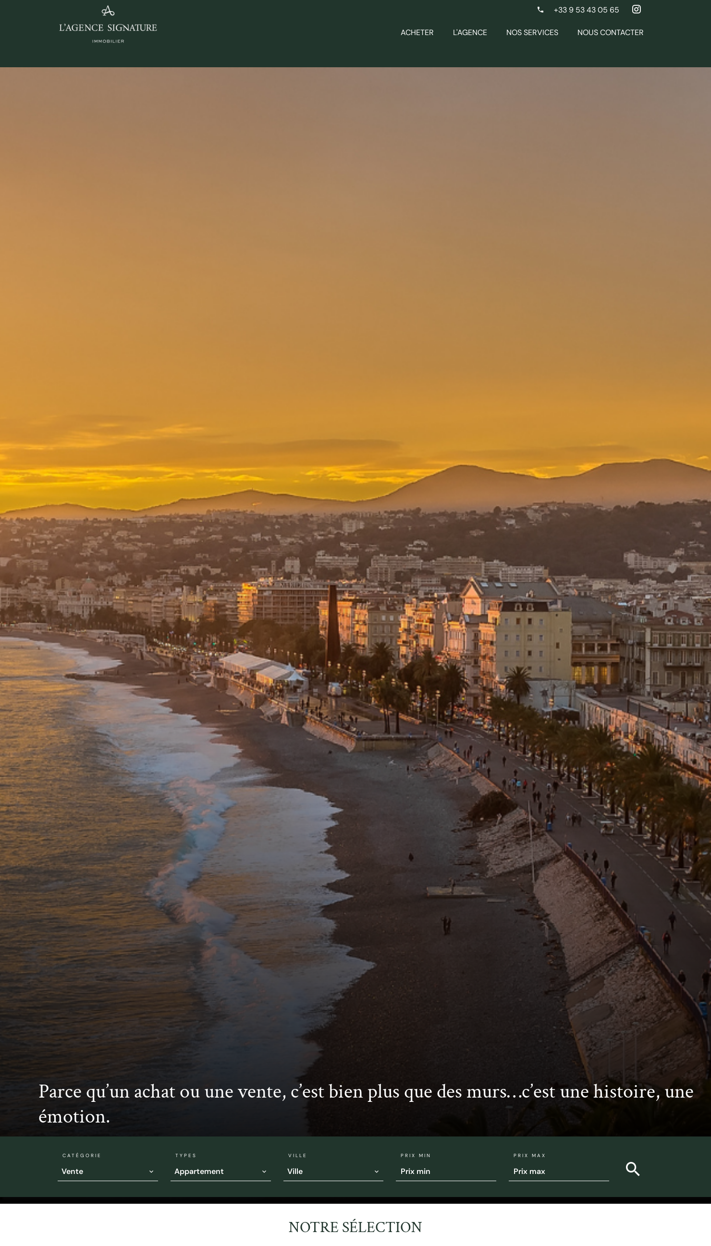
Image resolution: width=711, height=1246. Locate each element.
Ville (297, 1155)
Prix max (530, 1155)
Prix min (416, 1155)
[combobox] (108, 1171)
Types (186, 1155)
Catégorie (82, 1155)
